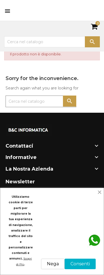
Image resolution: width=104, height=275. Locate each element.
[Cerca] (52, 41)
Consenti (80, 263)
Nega (53, 263)
